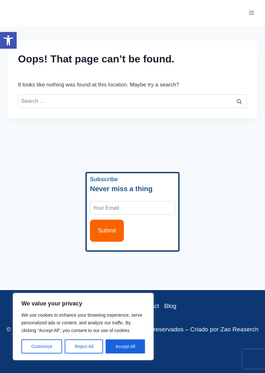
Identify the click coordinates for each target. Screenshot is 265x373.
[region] (83, 326)
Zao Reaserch (240, 329)
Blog (170, 306)
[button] (8, 40)
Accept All (125, 346)
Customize (41, 346)
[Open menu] (251, 13)
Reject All (84, 346)
